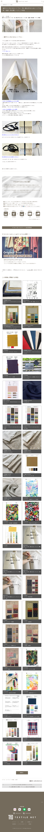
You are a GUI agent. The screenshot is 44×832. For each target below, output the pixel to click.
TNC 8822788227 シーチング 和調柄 (8, 621)
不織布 (13, 779)
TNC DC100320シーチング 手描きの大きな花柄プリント (31, 522)
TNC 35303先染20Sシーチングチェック (28, 739)
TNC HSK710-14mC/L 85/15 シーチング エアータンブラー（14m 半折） (31, 427)
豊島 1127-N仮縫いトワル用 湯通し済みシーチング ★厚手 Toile (32, 572)
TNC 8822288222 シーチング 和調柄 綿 (9, 645)
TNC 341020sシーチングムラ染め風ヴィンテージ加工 (31, 716)
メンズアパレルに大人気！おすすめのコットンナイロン (22, 784)
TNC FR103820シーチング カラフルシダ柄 (29, 668)
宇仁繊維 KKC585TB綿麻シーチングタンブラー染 (28, 475)
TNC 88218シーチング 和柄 (6, 668)
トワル (4, 779)
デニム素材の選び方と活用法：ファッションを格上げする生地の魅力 (22, 786)
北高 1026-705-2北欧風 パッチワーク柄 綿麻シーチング (31, 301)
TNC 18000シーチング (5, 546)
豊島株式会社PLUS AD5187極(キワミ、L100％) (28, 326)
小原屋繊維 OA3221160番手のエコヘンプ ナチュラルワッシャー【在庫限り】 (12, 302)
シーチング (8, 779)
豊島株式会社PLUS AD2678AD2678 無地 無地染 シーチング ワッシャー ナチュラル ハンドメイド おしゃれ (11, 327)
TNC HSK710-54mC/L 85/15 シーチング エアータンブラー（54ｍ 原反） (12, 427)
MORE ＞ (22, 772)
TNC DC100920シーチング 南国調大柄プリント (29, 692)
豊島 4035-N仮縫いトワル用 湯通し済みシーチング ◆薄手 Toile (32, 547)
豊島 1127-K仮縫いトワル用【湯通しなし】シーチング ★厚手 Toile (12, 597)
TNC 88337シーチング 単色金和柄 (27, 596)
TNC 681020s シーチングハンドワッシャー (9, 739)
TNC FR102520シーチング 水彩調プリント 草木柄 (30, 499)
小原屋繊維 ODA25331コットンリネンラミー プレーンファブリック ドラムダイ (32, 352)
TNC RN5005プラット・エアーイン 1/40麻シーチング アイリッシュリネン (31, 377)
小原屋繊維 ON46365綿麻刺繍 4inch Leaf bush (7, 451)
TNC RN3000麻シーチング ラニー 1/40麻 (9, 376)
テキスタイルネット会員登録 (22, 227)
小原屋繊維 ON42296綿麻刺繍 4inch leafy (7, 475)
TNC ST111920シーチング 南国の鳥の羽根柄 (9, 692)
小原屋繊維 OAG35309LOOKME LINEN (7, 499)
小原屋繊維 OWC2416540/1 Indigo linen (27, 401)
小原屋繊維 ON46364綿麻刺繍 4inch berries (27, 451)
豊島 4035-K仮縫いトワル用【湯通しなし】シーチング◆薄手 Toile (12, 572)
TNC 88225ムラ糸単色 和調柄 (27, 645)
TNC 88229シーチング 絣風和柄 (27, 621)
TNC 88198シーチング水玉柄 (6, 763)
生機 (16, 779)
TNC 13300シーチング (25, 763)
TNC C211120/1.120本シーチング (7, 716)
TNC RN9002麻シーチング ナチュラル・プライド (10, 351)
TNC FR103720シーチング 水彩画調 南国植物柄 (10, 522)
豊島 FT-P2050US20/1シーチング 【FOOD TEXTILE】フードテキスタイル (12, 402)
